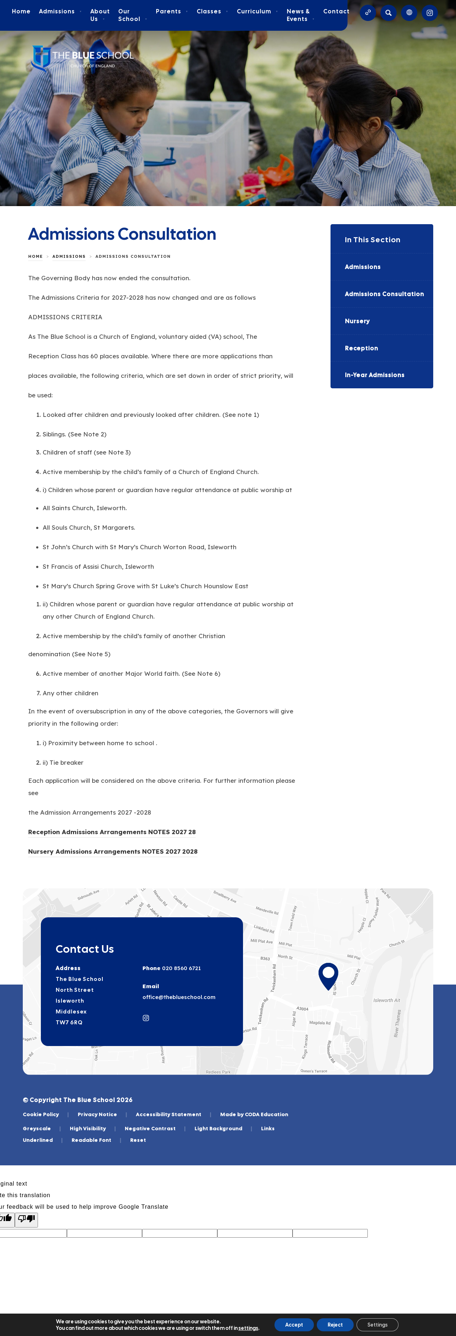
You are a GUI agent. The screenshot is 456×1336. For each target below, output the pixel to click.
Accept (294, 1325)
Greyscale (42, 1128)
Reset (138, 1140)
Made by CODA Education (254, 1114)
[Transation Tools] (409, 13)
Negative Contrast (155, 1128)
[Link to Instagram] (430, 13)
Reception (361, 348)
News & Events (301, 15)
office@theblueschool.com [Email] (179, 997)
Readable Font (97, 1140)
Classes (213, 11)
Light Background (223, 1128)
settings (248, 1328)
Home (21, 11)
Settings (377, 1325)
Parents (172, 11)
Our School (133, 15)
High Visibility (93, 1128)
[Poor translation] (26, 1220)
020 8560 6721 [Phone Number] (181, 968)
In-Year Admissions (375, 375)
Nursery (357, 321)
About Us (100, 15)
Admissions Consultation (384, 294)
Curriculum (257, 11)
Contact (336, 11)
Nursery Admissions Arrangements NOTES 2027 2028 (112, 852)
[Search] (388, 13)
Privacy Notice (102, 1114)
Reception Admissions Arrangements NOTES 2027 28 (112, 833)
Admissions (60, 11)
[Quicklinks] (368, 13)
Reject (335, 1325)
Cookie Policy (46, 1114)
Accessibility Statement (174, 1114)
